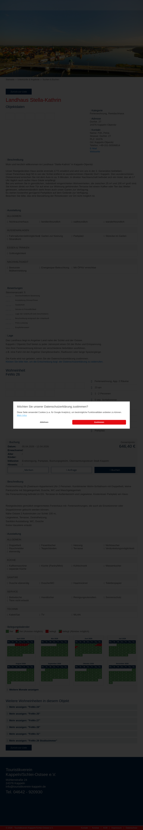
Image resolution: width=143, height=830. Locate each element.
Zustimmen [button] (99, 422)
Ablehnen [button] (44, 422)
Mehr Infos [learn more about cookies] (22, 415)
